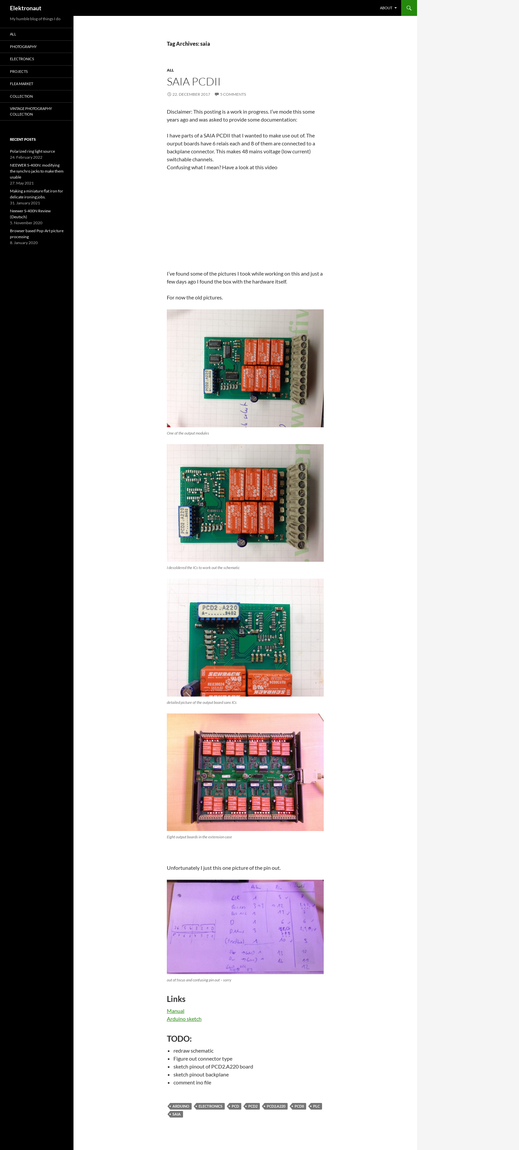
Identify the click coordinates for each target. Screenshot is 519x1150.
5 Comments (233, 94)
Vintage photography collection (31, 111)
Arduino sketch (184, 1019)
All (170, 70)
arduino (180, 1106)
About (386, 8)
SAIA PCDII (194, 81)
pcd (235, 1106)
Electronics (22, 59)
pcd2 (253, 1106)
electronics (210, 1106)
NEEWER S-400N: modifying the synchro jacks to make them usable (37, 171)
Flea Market (21, 83)
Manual (175, 1011)
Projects (19, 71)
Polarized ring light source (32, 151)
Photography (23, 46)
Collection (21, 96)
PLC (316, 1106)
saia (176, 1114)
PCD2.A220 (276, 1106)
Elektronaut (25, 8)
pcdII (299, 1106)
